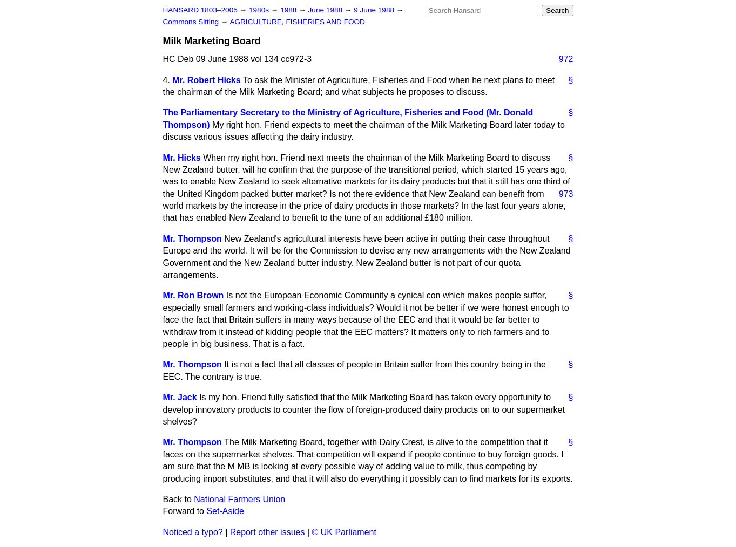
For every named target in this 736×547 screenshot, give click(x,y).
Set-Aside (225, 511)
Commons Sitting (192, 22)
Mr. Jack (180, 397)
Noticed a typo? (193, 532)
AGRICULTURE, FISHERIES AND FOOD (297, 22)
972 (566, 59)
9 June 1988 (375, 10)
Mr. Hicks (182, 157)
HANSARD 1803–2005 (200, 10)
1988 (289, 10)
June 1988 (326, 10)
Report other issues (267, 532)
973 (566, 194)
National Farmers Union (239, 499)
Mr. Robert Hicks (206, 80)
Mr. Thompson (192, 238)
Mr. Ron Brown (193, 295)
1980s (260, 10)
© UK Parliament (344, 532)
